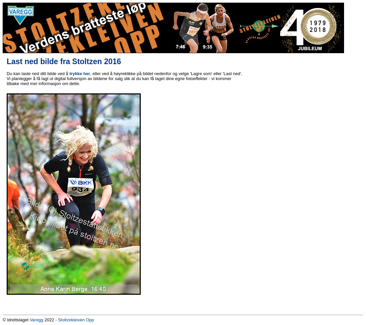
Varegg (36, 319)
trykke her (80, 73)
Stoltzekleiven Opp (76, 319)
